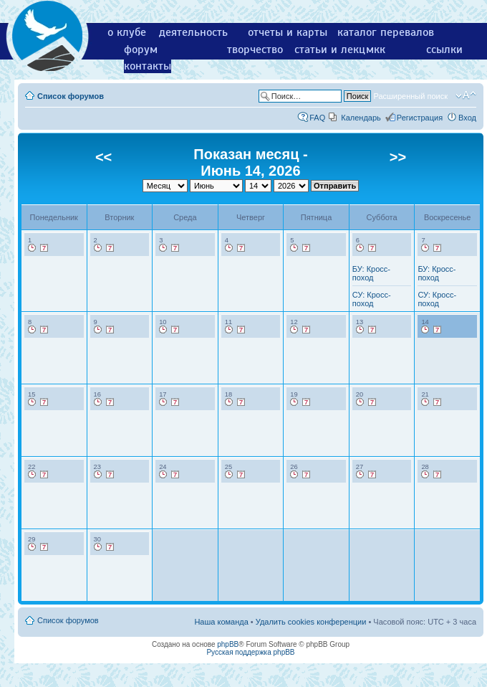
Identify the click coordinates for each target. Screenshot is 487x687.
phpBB (227, 644)
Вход (467, 117)
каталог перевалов (385, 32)
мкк (375, 49)
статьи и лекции (336, 49)
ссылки (444, 49)
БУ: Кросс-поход (371, 273)
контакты (147, 66)
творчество (255, 49)
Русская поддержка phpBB (250, 652)
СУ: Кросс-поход (371, 299)
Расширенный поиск (410, 96)
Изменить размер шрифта (465, 95)
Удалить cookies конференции (311, 621)
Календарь (361, 117)
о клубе (126, 32)
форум (141, 49)
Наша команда (221, 621)
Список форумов (70, 96)
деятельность (193, 32)
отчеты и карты (287, 32)
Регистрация (420, 117)
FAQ (317, 117)
